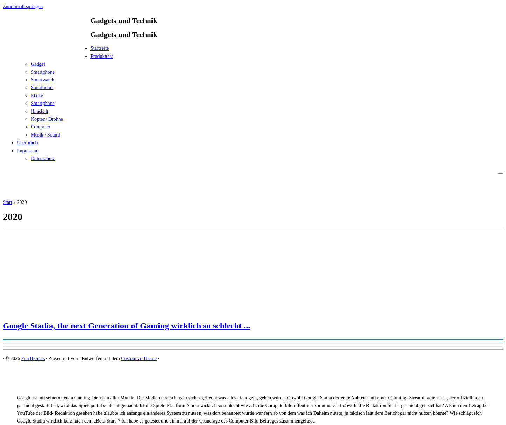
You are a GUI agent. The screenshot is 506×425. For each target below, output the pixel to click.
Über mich (27, 142)
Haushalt (39, 111)
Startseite (99, 48)
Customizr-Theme (139, 358)
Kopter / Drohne (47, 119)
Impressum (28, 150)
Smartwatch (42, 79)
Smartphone (43, 72)
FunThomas (33, 358)
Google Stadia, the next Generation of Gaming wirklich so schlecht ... (126, 325)
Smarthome (42, 87)
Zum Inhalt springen (23, 6)
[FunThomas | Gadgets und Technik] (46, 50)
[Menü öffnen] (500, 173)
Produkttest (101, 56)
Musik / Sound (45, 135)
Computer (40, 127)
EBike (37, 95)
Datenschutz (43, 158)
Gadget (38, 64)
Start (7, 202)
